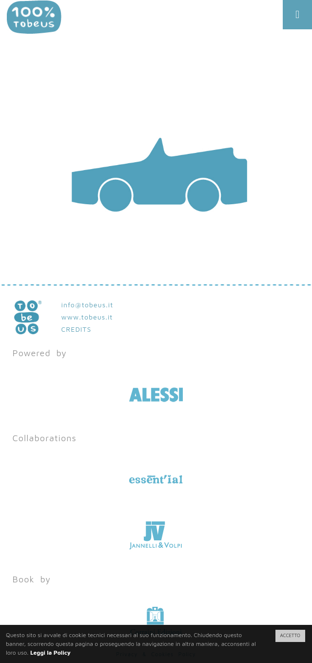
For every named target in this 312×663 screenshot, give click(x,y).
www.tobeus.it (87, 317)
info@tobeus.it (87, 304)
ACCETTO (290, 635)
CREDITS (76, 329)
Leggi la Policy (50, 652)
